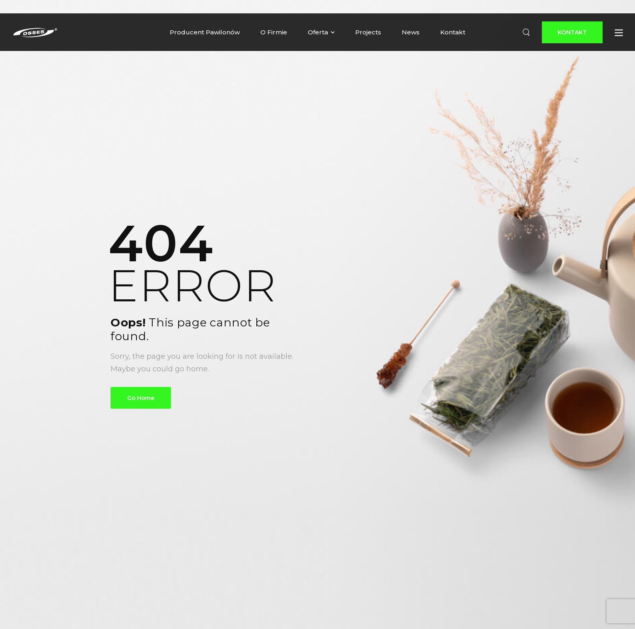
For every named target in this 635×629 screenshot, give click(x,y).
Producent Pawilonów (205, 32)
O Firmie (273, 32)
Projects (368, 32)
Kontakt (452, 32)
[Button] (572, 32)
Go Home (140, 398)
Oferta (318, 32)
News (411, 32)
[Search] (526, 32)
